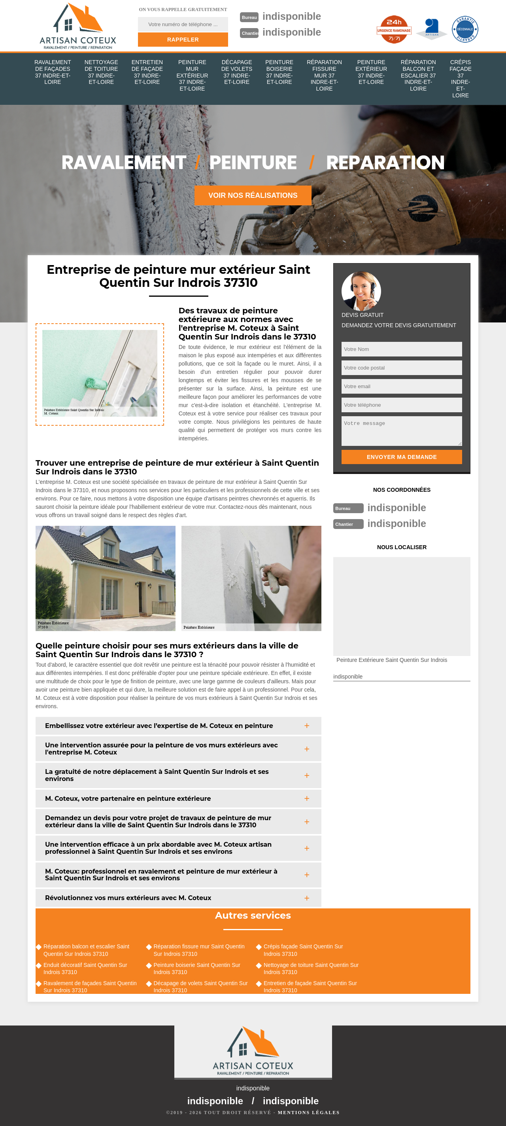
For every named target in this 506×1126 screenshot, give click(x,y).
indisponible (293, 16)
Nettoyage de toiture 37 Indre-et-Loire (101, 72)
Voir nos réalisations (253, 195)
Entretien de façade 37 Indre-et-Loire (147, 72)
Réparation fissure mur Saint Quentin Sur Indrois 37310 (199, 950)
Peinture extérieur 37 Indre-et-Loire (371, 72)
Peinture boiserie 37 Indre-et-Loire (279, 72)
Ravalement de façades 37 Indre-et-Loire (52, 72)
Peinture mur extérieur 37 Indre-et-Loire (192, 75)
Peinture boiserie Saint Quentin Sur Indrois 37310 (197, 968)
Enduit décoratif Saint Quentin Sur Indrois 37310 (85, 968)
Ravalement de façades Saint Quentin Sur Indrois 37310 (90, 986)
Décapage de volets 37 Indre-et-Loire (237, 72)
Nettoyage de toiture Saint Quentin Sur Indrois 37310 (311, 968)
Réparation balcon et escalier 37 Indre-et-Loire (418, 75)
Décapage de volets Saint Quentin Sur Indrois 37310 (201, 986)
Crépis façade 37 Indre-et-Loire (460, 79)
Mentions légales (309, 1112)
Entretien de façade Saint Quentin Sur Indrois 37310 (310, 986)
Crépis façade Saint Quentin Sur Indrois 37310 (303, 950)
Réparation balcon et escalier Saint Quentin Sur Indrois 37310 (86, 950)
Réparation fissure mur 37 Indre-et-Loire (324, 75)
